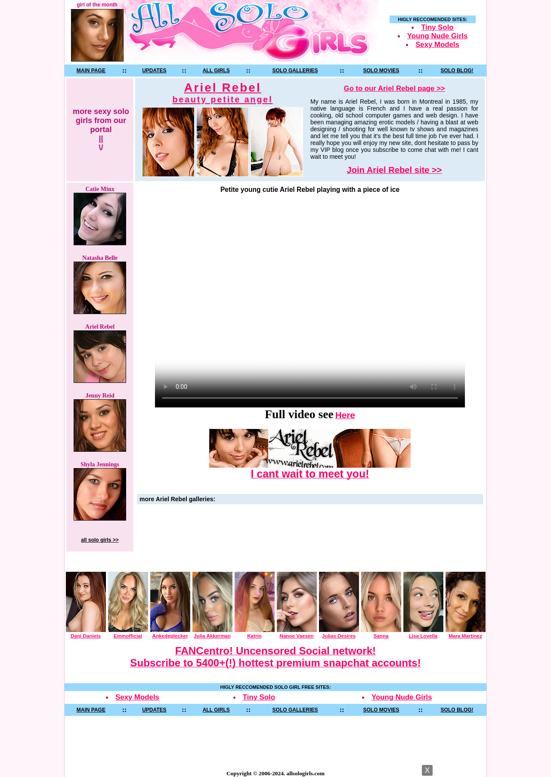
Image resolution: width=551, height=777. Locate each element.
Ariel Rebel (223, 93)
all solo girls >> (99, 540)
